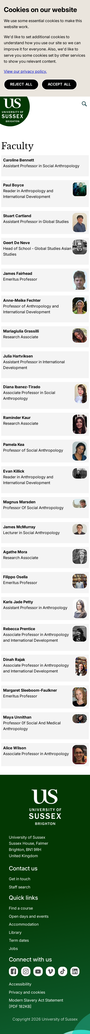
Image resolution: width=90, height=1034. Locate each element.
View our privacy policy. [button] (25, 71)
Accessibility (20, 984)
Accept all (59, 84)
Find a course (21, 908)
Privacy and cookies (27, 992)
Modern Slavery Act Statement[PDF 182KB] (36, 1003)
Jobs (13, 948)
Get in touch (19, 878)
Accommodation (24, 924)
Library (15, 932)
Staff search (19, 887)
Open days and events (28, 916)
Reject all (21, 84)
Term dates (19, 940)
